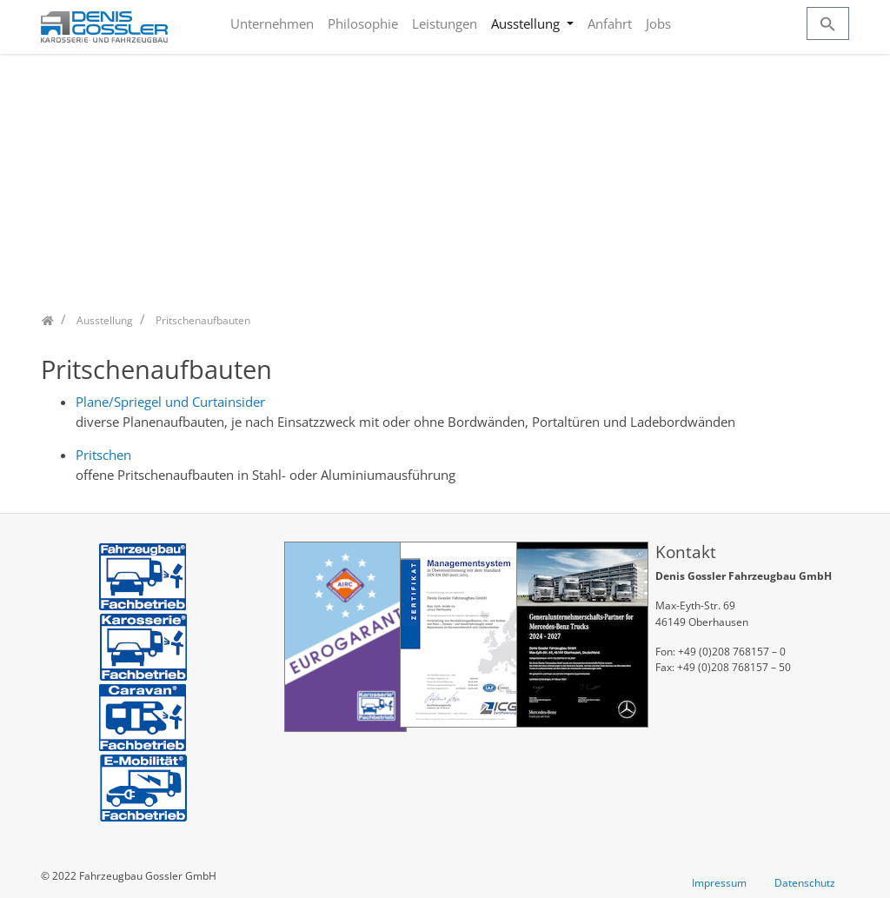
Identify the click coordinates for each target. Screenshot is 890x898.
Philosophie (363, 23)
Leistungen (444, 23)
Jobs (658, 23)
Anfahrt (610, 23)
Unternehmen (272, 23)
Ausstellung (527, 23)
